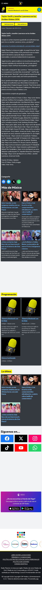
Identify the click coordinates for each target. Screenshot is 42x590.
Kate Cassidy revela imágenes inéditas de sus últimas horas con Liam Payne (11, 201)
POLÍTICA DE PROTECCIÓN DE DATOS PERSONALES (21, 559)
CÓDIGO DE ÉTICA (21, 564)
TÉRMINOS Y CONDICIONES (21, 557)
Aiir (37, 579)
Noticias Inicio (9, 24)
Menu (5, 3)
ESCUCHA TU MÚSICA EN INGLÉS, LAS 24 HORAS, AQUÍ (21, 46)
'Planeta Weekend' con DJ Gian (18, 10)
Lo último (6, 371)
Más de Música (22, 24)
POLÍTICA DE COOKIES (21, 562)
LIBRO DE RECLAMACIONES (21, 555)
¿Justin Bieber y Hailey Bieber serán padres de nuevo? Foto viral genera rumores (31, 240)
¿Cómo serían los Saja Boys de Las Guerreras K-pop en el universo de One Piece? (11, 240)
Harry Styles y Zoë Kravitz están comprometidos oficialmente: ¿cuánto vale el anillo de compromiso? (31, 203)
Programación (9, 294)
